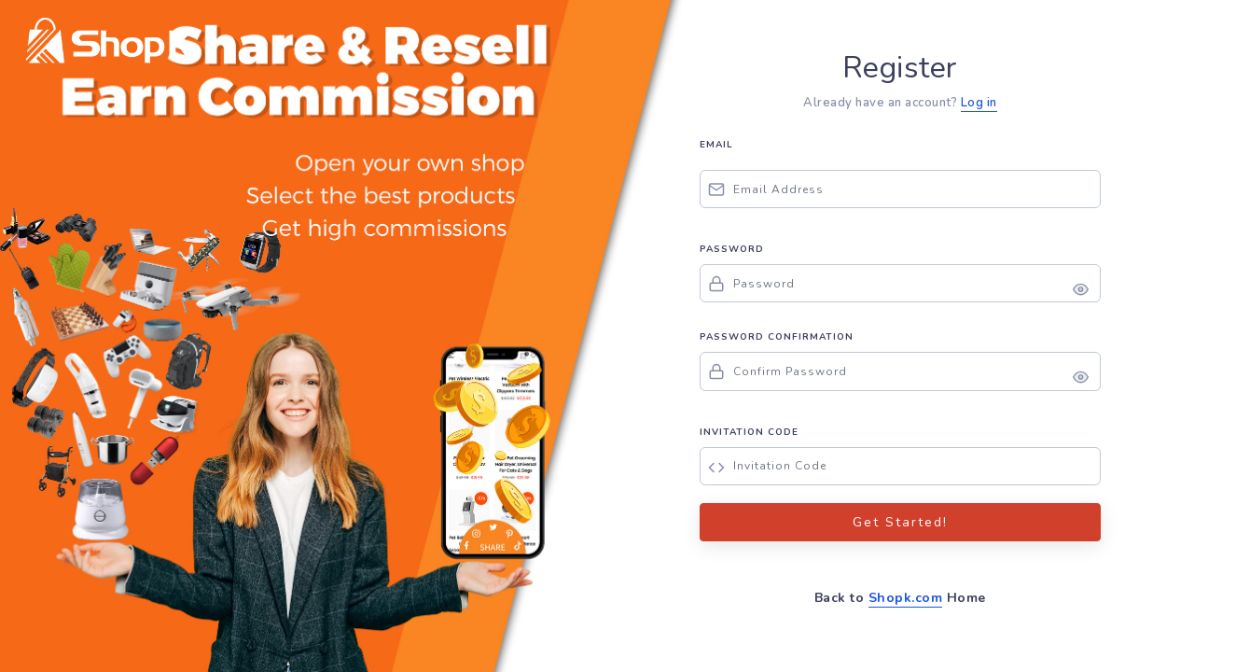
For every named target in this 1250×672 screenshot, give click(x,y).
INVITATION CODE (749, 432)
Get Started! (900, 522)
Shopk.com (905, 598)
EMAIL (716, 144)
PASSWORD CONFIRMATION (777, 336)
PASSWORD (732, 249)
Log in (979, 102)
